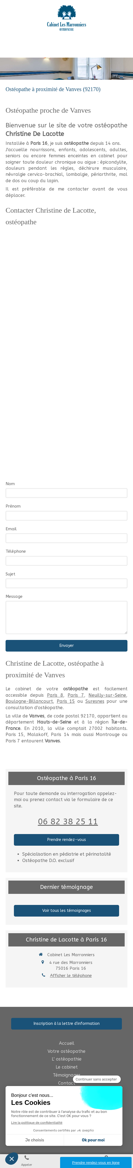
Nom (10, 483)
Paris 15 (66, 701)
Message (14, 596)
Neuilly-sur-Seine (107, 695)
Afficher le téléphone (71, 975)
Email (11, 528)
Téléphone (16, 551)
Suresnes (94, 701)
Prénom (13, 506)
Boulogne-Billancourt (29, 701)
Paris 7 (76, 695)
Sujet (10, 574)
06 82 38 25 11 (68, 822)
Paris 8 (55, 695)
